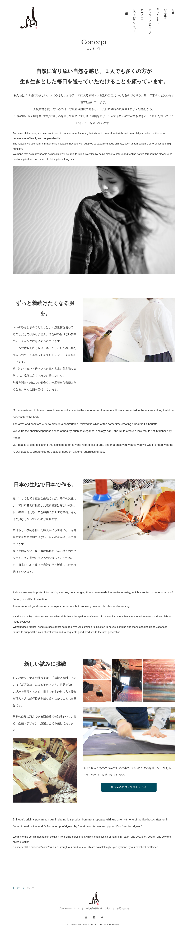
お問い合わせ (123, 908)
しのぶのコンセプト (134, 19)
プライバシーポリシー (69, 908)
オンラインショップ (149, 19)
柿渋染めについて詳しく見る (129, 787)
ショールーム (165, 12)
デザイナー (142, 12)
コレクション (157, 15)
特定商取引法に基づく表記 (98, 908)
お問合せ (173, 9)
